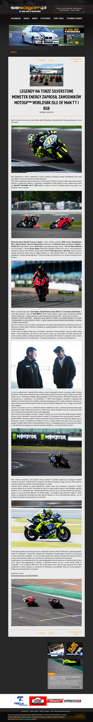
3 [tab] (52, 708)
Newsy (35, 18)
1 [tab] (77, 42)
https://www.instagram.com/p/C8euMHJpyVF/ (24, 575)
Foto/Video (46, 18)
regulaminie (28, 719)
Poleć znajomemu (76, 59)
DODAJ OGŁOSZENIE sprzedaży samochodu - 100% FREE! (69, 9)
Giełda (26, 18)
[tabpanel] (46, 35)
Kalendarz (16, 18)
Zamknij (77, 62)
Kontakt (25, 711)
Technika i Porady (74, 18)
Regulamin (44, 711)
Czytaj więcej (76, 687)
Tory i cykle (58, 18)
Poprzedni (40, 60)
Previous (10, 35)
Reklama (34, 711)
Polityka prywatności (60, 711)
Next (82, 35)
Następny (53, 60)
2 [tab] (80, 42)
